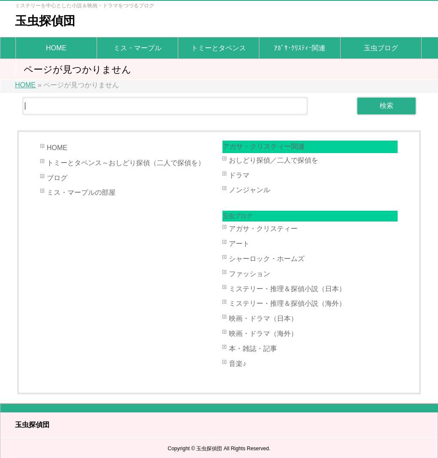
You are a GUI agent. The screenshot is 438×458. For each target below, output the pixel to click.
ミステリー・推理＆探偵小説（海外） (287, 303)
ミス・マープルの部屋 (81, 192)
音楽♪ (237, 363)
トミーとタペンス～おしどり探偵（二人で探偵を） (126, 162)
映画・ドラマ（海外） (263, 333)
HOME (57, 147)
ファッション (249, 273)
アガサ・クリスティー (263, 228)
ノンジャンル (249, 190)
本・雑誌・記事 (253, 348)
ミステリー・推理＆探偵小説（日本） (287, 288)
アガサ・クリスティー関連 (263, 146)
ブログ (57, 177)
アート (239, 243)
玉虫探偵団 (45, 21)
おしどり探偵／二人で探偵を (273, 160)
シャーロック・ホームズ (266, 258)
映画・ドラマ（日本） (263, 318)
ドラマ (239, 175)
